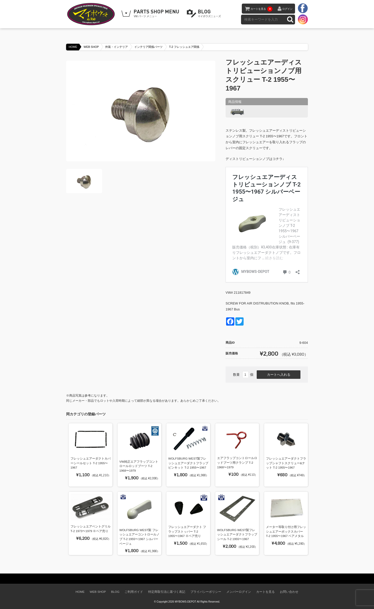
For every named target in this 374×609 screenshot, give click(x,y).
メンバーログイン (238, 591)
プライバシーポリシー (205, 591)
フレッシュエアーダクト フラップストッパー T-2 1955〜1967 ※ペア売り (187, 531)
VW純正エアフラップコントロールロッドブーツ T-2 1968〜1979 (138, 466)
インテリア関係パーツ (148, 46)
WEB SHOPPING (151, 13)
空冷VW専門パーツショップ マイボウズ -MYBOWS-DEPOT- (92, 14)
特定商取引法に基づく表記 (166, 591)
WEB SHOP (91, 46)
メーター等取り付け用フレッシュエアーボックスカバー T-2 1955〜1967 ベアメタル (286, 531)
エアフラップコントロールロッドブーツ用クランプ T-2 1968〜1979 (237, 462)
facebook (303, 8)
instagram (303, 19)
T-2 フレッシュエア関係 (184, 46)
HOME (73, 46)
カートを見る (261, 9)
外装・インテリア (116, 46)
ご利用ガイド (133, 591)
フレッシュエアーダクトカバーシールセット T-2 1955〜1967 (90, 463)
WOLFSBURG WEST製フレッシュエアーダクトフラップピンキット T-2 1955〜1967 (188, 463)
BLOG (204, 13)
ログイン (287, 9)
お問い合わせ (289, 591)
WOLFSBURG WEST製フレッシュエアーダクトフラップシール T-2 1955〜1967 (237, 534)
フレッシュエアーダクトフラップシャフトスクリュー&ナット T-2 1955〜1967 (286, 463)
